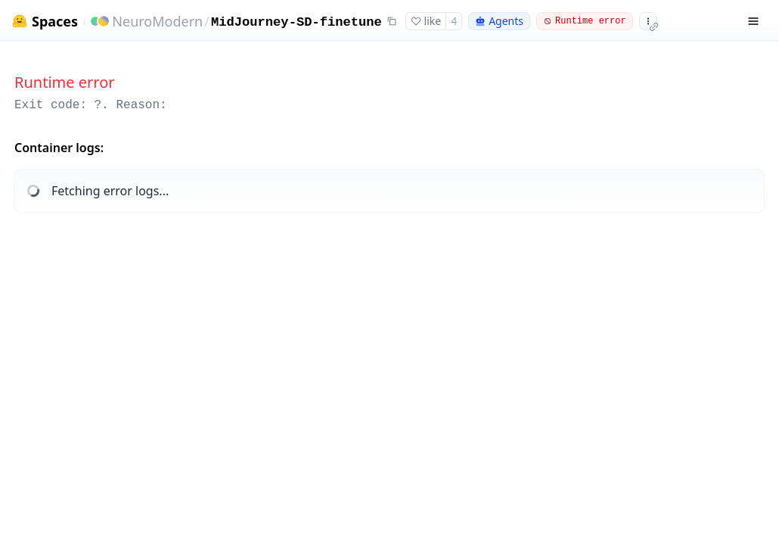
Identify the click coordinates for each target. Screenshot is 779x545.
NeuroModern (157, 21)
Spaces (55, 21)
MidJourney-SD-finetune (296, 22)
